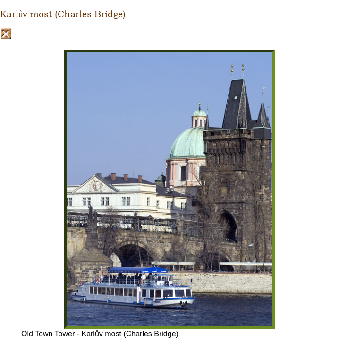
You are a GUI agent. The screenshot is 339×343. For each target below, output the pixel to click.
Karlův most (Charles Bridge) (63, 14)
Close (5, 33)
